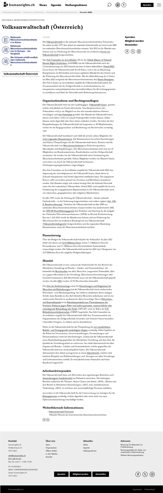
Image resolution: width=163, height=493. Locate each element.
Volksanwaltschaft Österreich (21, 74)
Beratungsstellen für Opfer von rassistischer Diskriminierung (133, 451)
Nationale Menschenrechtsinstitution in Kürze (23, 40)
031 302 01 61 (14, 459)
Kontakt (49, 457)
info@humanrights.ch (17, 456)
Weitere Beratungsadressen (132, 455)
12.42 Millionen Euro (71, 242)
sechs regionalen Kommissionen (57, 139)
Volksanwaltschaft (54, 42)
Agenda (56, 5)
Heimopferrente (50, 396)
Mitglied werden (134, 41)
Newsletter (131, 44)
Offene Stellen (51, 451)
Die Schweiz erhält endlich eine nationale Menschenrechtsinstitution (24, 61)
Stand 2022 (109, 66)
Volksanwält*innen (98, 104)
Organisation (51, 448)
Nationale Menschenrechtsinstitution (62, 12)
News (43, 5)
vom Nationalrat (65, 114)
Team (48, 445)
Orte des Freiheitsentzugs (58, 286)
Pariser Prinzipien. (106, 79)
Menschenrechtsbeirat (73, 145)
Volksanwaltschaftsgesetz (54, 224)
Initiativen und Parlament (34, 12)
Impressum (137, 489)
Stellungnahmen (76, 5)
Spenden (147, 5)
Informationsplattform (12, 12)
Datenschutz (149, 489)
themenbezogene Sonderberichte (58, 378)
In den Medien (52, 454)
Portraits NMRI (86, 12)
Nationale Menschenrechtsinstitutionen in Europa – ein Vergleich (23, 50)
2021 (60, 281)
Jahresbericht (93, 353)
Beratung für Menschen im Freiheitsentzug (132, 446)
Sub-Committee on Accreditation (62, 60)
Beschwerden (61, 271)
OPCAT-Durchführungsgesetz (60, 211)
